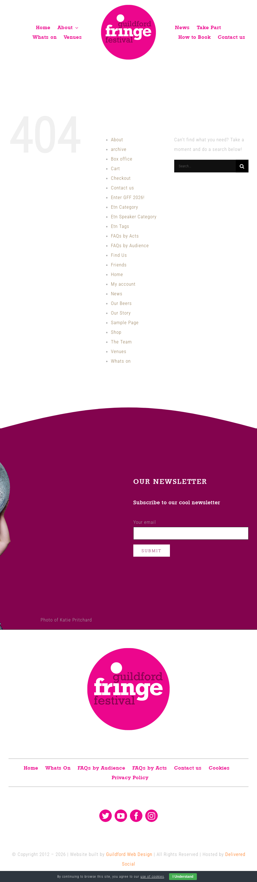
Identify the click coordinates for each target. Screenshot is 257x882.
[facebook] (136, 816)
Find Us (119, 255)
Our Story (121, 313)
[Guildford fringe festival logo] (128, 6)
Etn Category (124, 207)
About (117, 139)
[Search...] (205, 166)
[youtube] (121, 816)
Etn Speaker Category (134, 216)
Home (117, 274)
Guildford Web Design (129, 854)
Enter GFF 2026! (128, 197)
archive (119, 149)
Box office (121, 159)
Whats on (121, 361)
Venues (119, 351)
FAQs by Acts (125, 236)
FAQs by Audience (130, 245)
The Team (121, 342)
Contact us (122, 188)
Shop (116, 332)
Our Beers (121, 303)
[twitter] (105, 816)
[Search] (242, 166)
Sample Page (125, 322)
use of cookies (152, 877)
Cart (115, 168)
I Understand (182, 877)
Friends (119, 265)
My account (123, 284)
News (117, 293)
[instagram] (151, 816)
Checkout (121, 178)
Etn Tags (120, 226)
